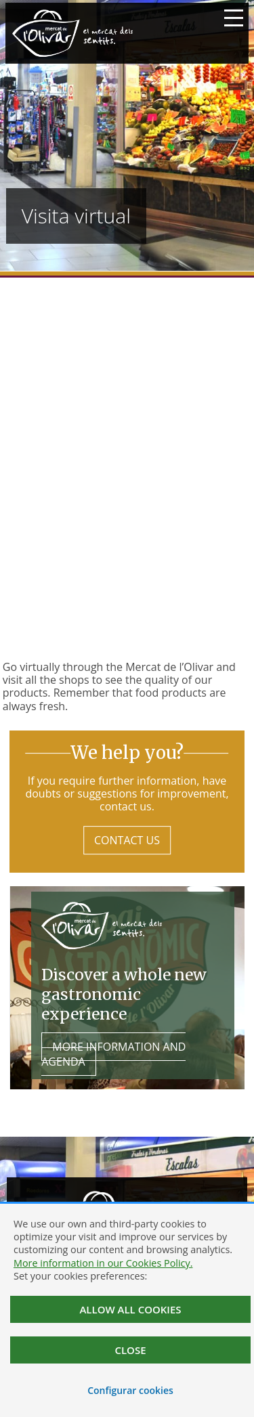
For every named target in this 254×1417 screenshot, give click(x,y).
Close (130, 1350)
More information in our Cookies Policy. (103, 1263)
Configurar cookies (130, 1390)
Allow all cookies (130, 1309)
